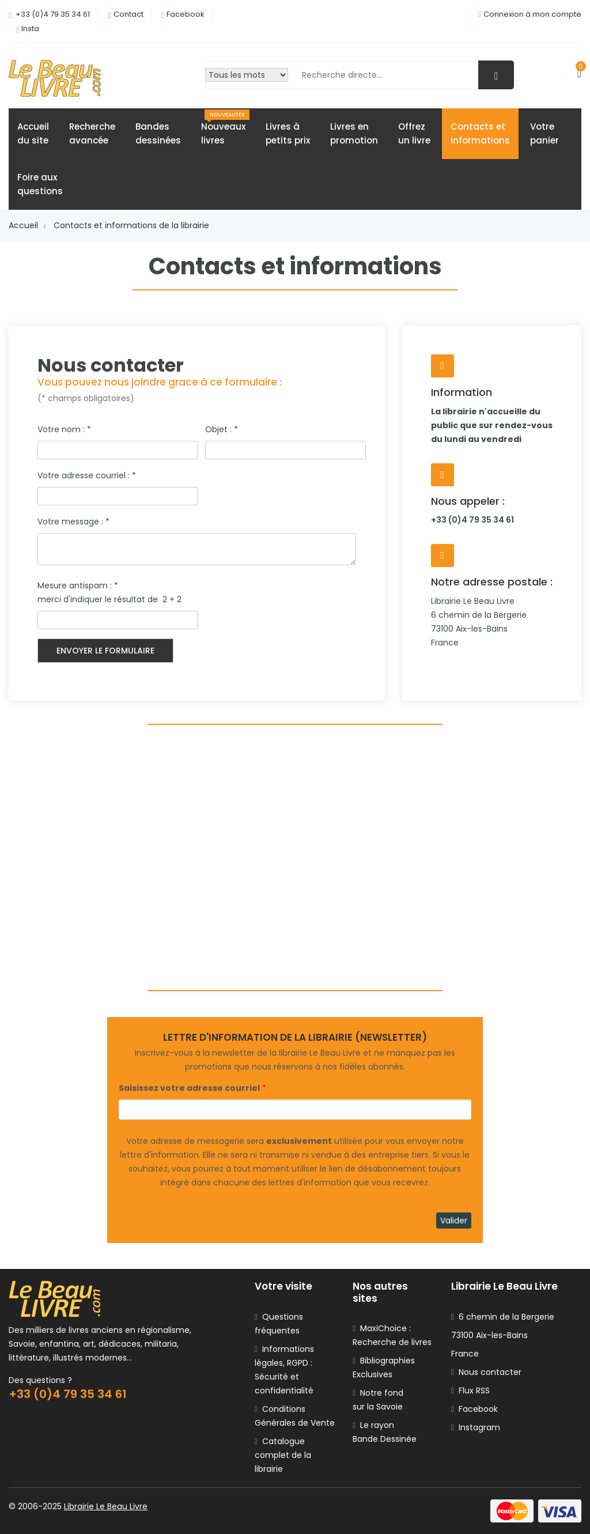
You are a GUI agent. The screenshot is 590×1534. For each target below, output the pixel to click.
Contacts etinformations (480, 133)
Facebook (186, 14)
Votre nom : (64, 429)
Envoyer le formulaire (105, 650)
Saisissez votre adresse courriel (189, 1088)
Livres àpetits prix (288, 133)
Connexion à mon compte (532, 14)
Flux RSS (470, 1390)
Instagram (475, 1427)
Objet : (221, 429)
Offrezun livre (414, 133)
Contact (128, 14)
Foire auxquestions (40, 184)
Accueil (27, 225)
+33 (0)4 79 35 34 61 (53, 14)
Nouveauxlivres (225, 127)
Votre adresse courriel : (86, 475)
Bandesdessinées (158, 133)
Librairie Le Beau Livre (106, 1506)
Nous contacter (486, 1372)
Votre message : (73, 521)
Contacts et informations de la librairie (131, 225)
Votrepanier (544, 133)
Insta (30, 28)
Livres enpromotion (354, 133)
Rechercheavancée (92, 133)
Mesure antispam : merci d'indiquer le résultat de (98, 592)
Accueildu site (33, 133)
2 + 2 (173, 599)
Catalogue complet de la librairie (283, 1455)
